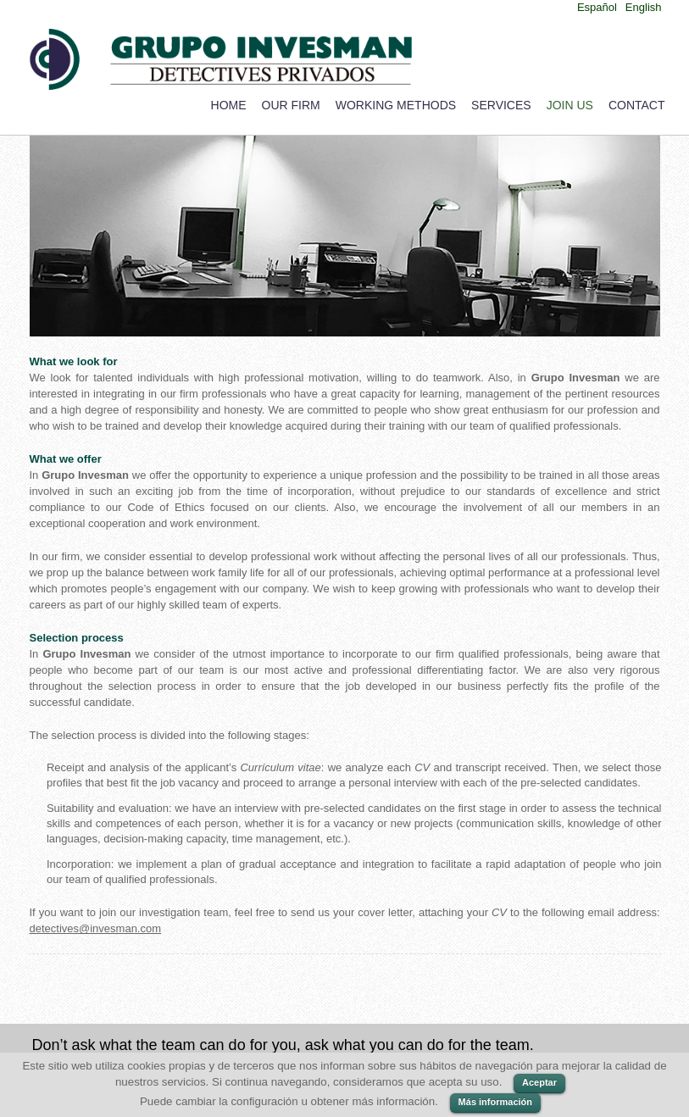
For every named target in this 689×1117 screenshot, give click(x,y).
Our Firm (291, 105)
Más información (495, 1102)
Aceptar (539, 1082)
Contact (636, 105)
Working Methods (396, 105)
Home (229, 105)
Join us (570, 105)
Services (501, 105)
